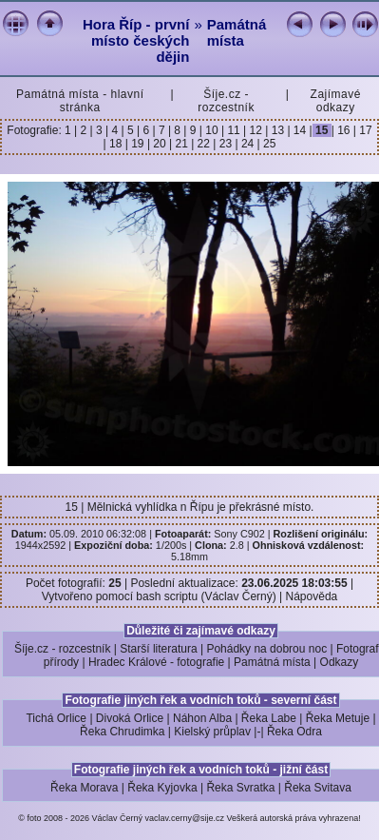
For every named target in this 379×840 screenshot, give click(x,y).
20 (159, 143)
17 (364, 130)
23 (225, 143)
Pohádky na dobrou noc (266, 648)
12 (255, 130)
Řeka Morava (84, 787)
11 (233, 130)
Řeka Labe (268, 718)
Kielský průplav (212, 731)
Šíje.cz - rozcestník (226, 101)
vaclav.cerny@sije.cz (185, 818)
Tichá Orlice (56, 718)
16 (343, 130)
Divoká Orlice (129, 718)
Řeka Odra (294, 731)
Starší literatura (158, 648)
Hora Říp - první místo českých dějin (136, 40)
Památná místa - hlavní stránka (79, 101)
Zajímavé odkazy (336, 101)
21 (181, 143)
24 (247, 143)
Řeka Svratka (240, 787)
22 (203, 143)
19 (137, 143)
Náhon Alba (202, 718)
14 (300, 130)
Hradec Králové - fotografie (156, 662)
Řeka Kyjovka (162, 787)
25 (268, 143)
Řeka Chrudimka (122, 731)
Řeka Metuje (338, 718)
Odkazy (339, 662)
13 (277, 130)
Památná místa (237, 32)
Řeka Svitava (317, 787)
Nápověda (312, 596)
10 (211, 130)
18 (115, 143)
